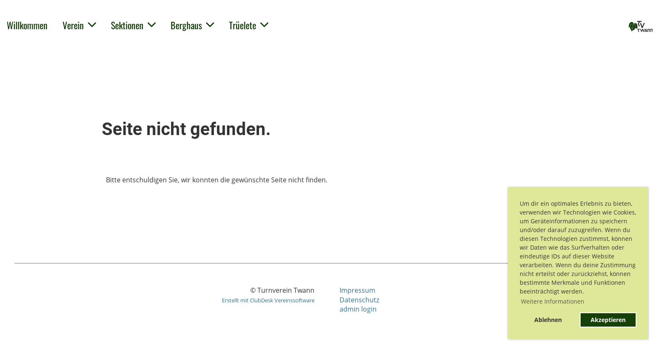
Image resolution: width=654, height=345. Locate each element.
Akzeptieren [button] (608, 320)
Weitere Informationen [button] (552, 301)
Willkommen (27, 25)
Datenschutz (359, 299)
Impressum (357, 290)
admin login (358, 309)
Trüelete (248, 25)
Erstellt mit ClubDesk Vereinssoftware (268, 300)
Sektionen (133, 25)
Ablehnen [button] (548, 320)
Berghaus (192, 25)
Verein (79, 25)
